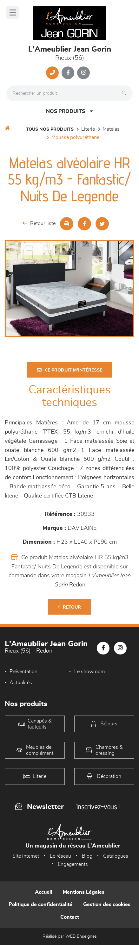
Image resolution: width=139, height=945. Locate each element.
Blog (87, 856)
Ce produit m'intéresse (69, 370)
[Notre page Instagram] (83, 72)
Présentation (23, 671)
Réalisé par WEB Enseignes (70, 936)
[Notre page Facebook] (68, 72)
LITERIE (88, 129)
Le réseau (60, 856)
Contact (69, 917)
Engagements (73, 864)
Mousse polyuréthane (75, 137)
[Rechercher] (126, 93)
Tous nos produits (50, 129)
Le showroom (89, 671)
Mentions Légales (83, 892)
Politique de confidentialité (40, 904)
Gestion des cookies (106, 904)
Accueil (43, 892)
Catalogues (115, 856)
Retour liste (39, 223)
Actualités (21, 682)
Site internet (25, 856)
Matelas (111, 129)
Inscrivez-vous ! (98, 806)
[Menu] (12, 12)
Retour (69, 607)
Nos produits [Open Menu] (69, 111)
